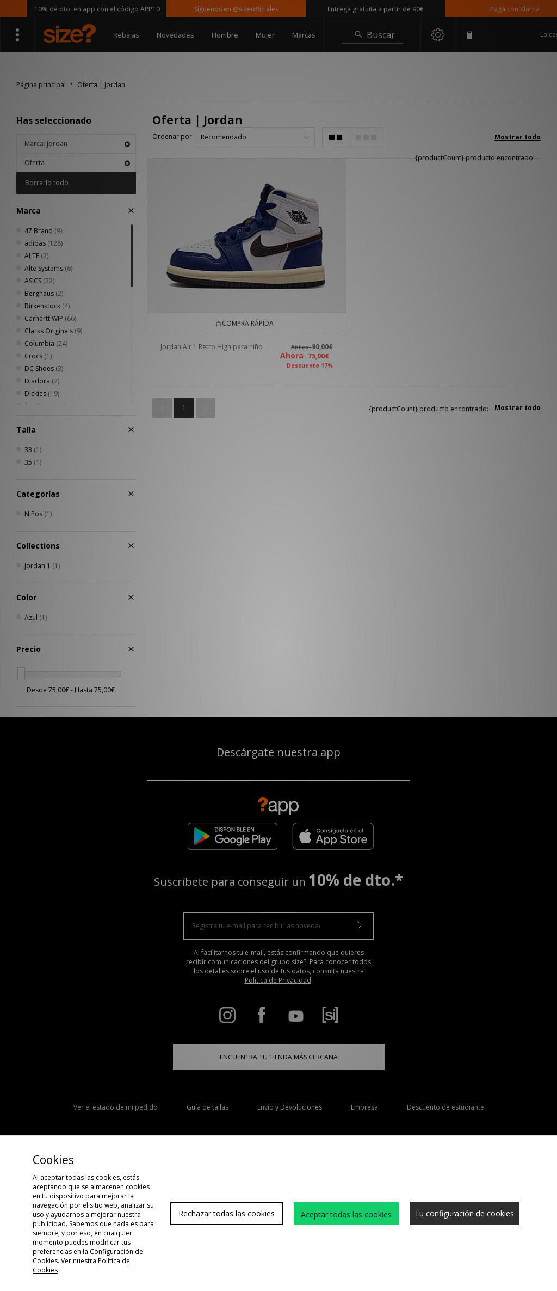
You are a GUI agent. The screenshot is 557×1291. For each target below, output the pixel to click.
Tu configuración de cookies (464, 1213)
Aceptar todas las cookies (346, 1214)
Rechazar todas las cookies (226, 1213)
